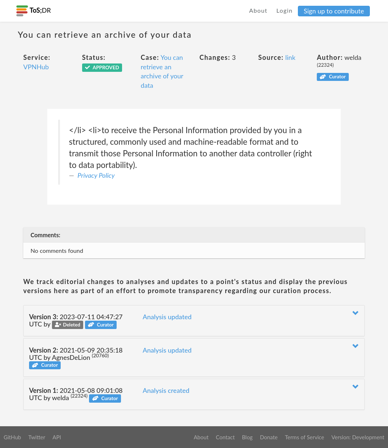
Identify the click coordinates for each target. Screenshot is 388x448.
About (258, 10)
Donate (269, 437)
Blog (247, 437)
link (290, 57)
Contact (225, 437)
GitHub (12, 437)
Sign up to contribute (334, 11)
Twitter (36, 437)
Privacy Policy (95, 175)
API (56, 437)
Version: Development (357, 437)
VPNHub (36, 67)
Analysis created (166, 390)
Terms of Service (304, 437)
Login (284, 10)
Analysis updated (167, 317)
